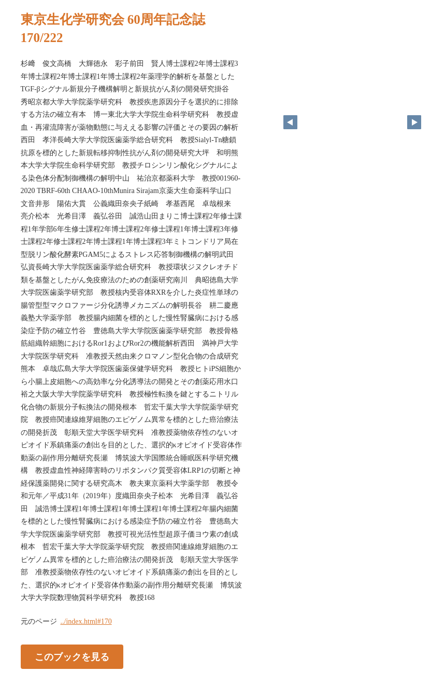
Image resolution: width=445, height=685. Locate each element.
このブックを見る (72, 656)
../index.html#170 (86, 621)
